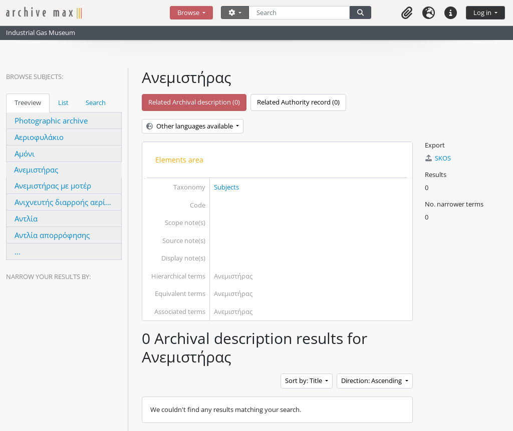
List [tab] (63, 102)
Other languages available (190, 126)
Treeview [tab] (28, 102)
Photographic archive (51, 121)
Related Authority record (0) (298, 102)
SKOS (438, 158)
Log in (483, 12)
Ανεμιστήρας (36, 169)
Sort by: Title (304, 380)
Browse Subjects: (34, 76)
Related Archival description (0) (194, 102)
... (18, 251)
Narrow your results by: (48, 276)
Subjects (226, 187)
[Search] (299, 13)
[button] (407, 12)
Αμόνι (25, 153)
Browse (189, 12)
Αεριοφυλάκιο (39, 137)
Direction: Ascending (372, 380)
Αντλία (26, 219)
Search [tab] (96, 102)
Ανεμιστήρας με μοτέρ (53, 185)
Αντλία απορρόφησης (52, 235)
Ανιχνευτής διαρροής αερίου (64, 202)
